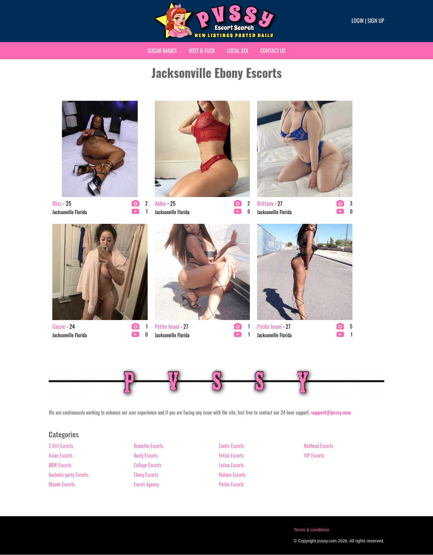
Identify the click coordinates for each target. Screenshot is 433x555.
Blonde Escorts (62, 484)
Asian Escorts (60, 455)
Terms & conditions (311, 530)
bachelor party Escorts (68, 475)
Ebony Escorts (146, 475)
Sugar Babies (162, 50)
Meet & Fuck (202, 50)
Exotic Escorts (231, 446)
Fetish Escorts (231, 455)
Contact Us (273, 50)
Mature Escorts (232, 475)
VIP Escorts (314, 455)
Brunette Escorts (148, 446)
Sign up (375, 20)
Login (358, 20)
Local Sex (237, 50)
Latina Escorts (231, 465)
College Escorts (147, 465)
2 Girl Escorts (61, 446)
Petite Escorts (231, 484)
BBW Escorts (60, 465)
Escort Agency (146, 484)
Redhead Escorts (318, 446)
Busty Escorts (146, 455)
